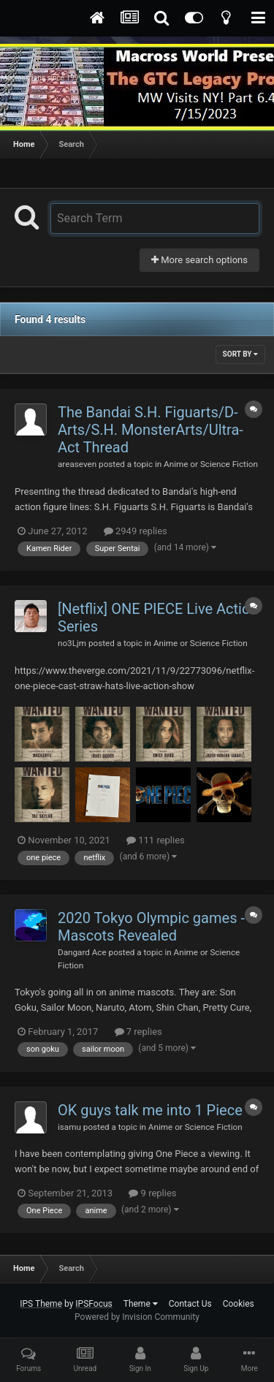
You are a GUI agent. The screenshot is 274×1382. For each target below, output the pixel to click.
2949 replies (135, 530)
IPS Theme (41, 1304)
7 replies (138, 1031)
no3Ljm (72, 643)
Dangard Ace (82, 952)
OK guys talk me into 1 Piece (150, 1110)
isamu (69, 1127)
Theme (140, 1304)
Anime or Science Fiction (211, 464)
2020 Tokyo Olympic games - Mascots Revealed (151, 926)
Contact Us (190, 1304)
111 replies (155, 840)
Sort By (240, 354)
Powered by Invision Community (137, 1317)
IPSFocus (93, 1304)
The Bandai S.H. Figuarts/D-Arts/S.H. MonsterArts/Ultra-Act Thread (150, 429)
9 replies (152, 1193)
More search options (199, 259)
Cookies (238, 1304)
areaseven (77, 464)
